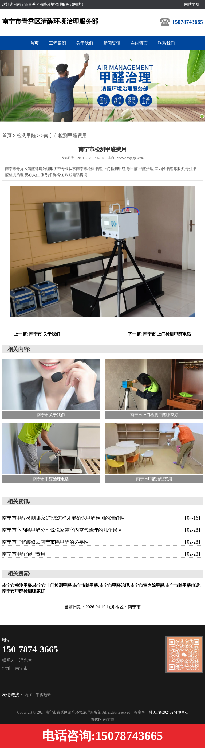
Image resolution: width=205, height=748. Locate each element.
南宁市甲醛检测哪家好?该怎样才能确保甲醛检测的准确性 (102, 518)
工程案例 (57, 43)
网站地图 (191, 4)
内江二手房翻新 (38, 695)
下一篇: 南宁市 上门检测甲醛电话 (159, 334)
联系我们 (166, 43)
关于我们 (84, 43)
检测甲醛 (26, 135)
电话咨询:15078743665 (102, 736)
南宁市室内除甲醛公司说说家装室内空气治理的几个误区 (102, 530)
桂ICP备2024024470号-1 (168, 712)
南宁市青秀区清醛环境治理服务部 (50, 21)
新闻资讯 (111, 43)
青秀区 (97, 720)
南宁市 (108, 720)
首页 (34, 43)
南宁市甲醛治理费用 (102, 554)
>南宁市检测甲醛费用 (64, 135)
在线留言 (139, 43)
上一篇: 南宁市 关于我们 (37, 334)
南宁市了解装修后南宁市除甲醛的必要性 (102, 542)
